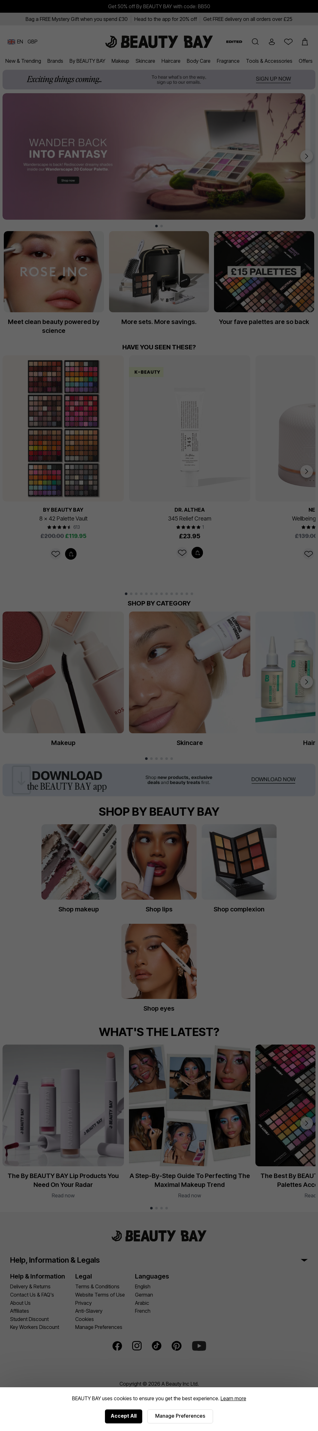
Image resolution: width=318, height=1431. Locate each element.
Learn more (233, 1398)
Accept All (124, 1416)
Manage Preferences (180, 1416)
